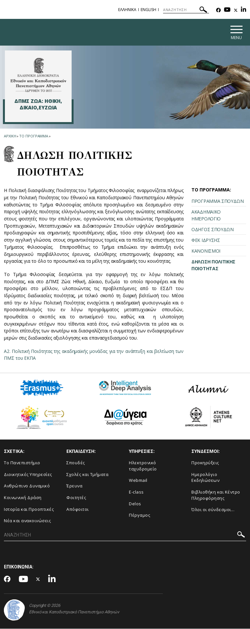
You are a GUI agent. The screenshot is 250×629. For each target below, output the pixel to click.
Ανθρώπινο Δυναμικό (27, 486)
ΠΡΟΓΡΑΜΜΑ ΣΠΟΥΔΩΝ (217, 201)
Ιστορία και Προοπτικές (29, 509)
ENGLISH (148, 9)
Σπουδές (75, 463)
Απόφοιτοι (77, 509)
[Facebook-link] (218, 10)
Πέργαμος (139, 515)
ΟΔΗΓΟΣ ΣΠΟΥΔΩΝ (212, 230)
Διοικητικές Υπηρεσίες (28, 475)
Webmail (138, 481)
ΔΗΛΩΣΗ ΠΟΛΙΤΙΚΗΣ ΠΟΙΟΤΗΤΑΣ (213, 265)
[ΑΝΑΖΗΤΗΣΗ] (186, 9)
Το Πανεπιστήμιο (22, 463)
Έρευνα (74, 486)
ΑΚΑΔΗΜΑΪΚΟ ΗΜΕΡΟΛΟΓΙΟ (206, 215)
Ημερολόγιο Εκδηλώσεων (205, 478)
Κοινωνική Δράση (23, 498)
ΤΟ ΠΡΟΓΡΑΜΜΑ (33, 136)
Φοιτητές (76, 498)
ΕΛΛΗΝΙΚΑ (127, 9)
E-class (136, 492)
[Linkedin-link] (243, 10)
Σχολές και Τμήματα (87, 475)
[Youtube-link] (227, 10)
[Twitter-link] (236, 10)
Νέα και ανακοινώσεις (27, 521)
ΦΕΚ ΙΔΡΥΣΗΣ (205, 240)
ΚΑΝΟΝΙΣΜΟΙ (205, 251)
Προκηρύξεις (205, 463)
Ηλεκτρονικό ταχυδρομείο (143, 466)
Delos (135, 504)
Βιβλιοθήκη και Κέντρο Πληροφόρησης (215, 495)
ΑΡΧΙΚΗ (10, 136)
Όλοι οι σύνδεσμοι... (212, 510)
